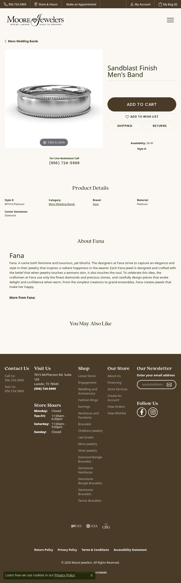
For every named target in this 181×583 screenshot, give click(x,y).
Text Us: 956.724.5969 (14, 389)
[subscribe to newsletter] (169, 385)
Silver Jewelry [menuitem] (87, 450)
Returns (160, 126)
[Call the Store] (45, 388)
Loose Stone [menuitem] (87, 376)
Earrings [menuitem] (84, 406)
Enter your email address (156, 375)
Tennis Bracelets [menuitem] (89, 500)
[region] (54, 99)
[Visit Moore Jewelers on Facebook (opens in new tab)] (141, 412)
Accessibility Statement (130, 550)
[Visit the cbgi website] (106, 526)
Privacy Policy (67, 550)
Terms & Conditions (95, 550)
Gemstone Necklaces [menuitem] (85, 470)
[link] (15, 4)
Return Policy (43, 550)
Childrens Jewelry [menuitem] (90, 431)
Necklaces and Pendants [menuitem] (88, 415)
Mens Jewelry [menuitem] (87, 444)
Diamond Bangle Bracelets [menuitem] (90, 459)
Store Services (117, 389)
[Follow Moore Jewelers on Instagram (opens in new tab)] (153, 412)
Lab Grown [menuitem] (86, 437)
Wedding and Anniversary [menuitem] (87, 391)
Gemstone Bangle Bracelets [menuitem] (90, 481)
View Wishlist (116, 413)
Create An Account (114, 398)
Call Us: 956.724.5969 (14, 378)
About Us (114, 376)
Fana (96, 204)
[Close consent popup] (91, 575)
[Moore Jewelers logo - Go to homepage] (35, 20)
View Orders (116, 406)
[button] (140, 4)
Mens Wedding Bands (23, 41)
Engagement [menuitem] (87, 382)
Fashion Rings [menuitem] (88, 400)
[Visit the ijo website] (76, 526)
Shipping (124, 126)
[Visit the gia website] (92, 526)
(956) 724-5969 (64, 163)
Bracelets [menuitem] (84, 424)
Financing (114, 382)
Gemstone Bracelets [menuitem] (85, 492)
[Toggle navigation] (170, 20)
